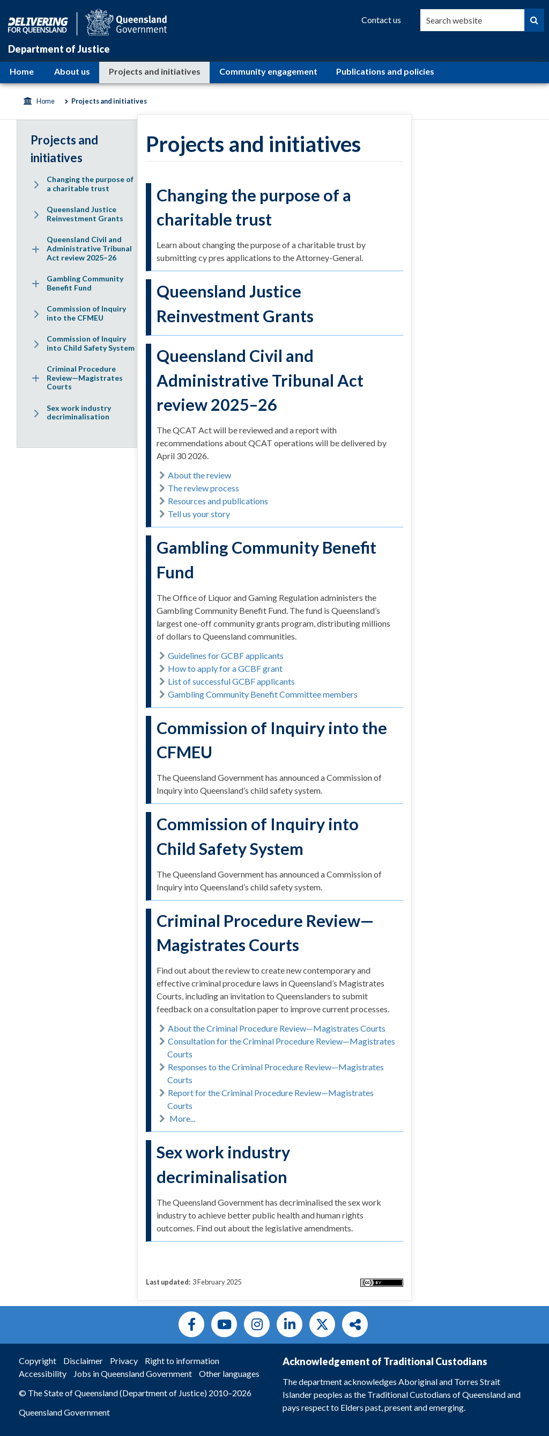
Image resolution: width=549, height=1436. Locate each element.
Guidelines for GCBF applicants (226, 655)
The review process (203, 488)
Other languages (229, 1373)
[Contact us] (381, 19)
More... (182, 1118)
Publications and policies (385, 71)
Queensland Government (64, 1412)
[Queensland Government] (87, 21)
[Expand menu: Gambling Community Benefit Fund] (36, 284)
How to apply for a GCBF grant (225, 668)
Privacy (124, 1360)
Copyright (37, 1360)
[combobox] (472, 20)
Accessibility (42, 1373)
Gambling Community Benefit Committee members (263, 694)
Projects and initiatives (155, 71)
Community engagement (268, 71)
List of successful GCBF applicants (231, 681)
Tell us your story (199, 514)
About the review (199, 475)
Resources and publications (218, 501)
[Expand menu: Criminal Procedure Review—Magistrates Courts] (36, 378)
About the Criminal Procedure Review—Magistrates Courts (276, 1028)
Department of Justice (59, 49)
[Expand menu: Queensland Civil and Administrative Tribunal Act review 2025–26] (36, 249)
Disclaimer (83, 1360)
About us (72, 71)
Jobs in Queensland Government (132, 1373)
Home (22, 71)
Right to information (182, 1360)
